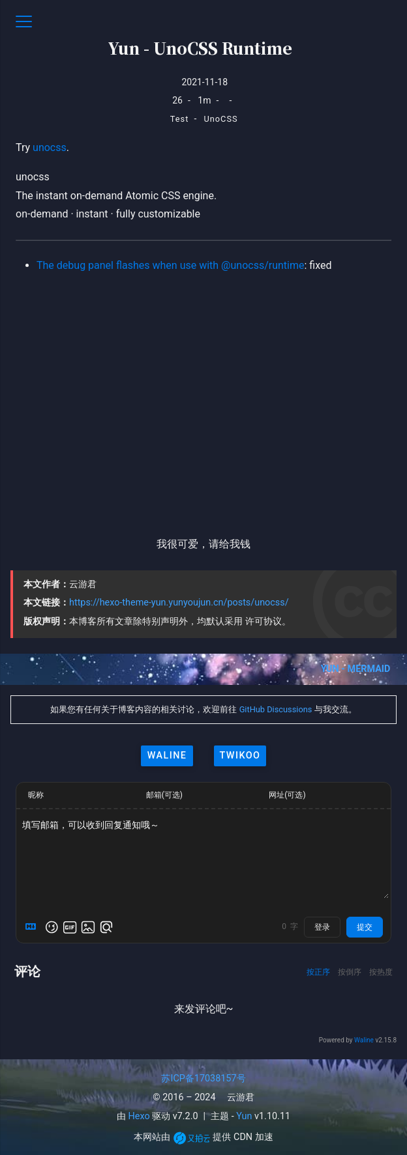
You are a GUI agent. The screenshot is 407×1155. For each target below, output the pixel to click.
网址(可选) (287, 795)
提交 (364, 927)
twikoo (240, 755)
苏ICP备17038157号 (203, 1078)
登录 (322, 927)
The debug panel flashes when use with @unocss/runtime (170, 265)
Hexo (139, 1116)
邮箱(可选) (164, 795)
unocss (50, 147)
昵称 (36, 795)
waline (167, 755)
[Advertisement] (203, 394)
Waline (364, 1040)
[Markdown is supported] (33, 927)
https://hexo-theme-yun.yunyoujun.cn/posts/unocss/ (179, 602)
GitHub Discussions (275, 709)
